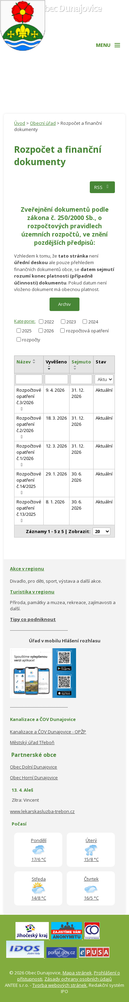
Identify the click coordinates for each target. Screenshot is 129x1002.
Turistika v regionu (32, 592)
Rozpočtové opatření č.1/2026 (29, 455)
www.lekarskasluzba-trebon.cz (42, 811)
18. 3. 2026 (56, 418)
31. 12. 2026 (78, 393)
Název (24, 362)
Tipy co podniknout (33, 619)
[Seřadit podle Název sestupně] (34, 362)
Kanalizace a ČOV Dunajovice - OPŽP (48, 732)
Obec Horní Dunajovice (34, 777)
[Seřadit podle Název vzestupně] (34, 360)
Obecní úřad (43, 123)
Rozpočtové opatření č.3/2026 (29, 399)
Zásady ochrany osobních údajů (78, 979)
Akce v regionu (27, 568)
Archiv (64, 304)
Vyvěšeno (56, 362)
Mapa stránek (77, 973)
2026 (49, 330)
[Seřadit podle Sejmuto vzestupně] (75, 366)
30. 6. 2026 (77, 477)
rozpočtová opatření (87, 330)
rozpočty (31, 339)
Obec (69, 8)
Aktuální (104, 390)
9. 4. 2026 (55, 390)
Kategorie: (24, 321)
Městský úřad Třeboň (32, 742)
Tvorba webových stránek (59, 985)
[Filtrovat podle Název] (28, 379)
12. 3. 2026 (56, 446)
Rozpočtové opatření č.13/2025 (29, 511)
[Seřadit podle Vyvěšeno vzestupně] (49, 366)
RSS (102, 187)
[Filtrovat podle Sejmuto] (81, 379)
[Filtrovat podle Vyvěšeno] (56, 379)
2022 (49, 321)
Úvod (19, 123)
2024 (93, 321)
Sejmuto (81, 362)
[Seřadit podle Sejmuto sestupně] (75, 369)
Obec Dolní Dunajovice (33, 767)
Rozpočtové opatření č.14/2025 (29, 483)
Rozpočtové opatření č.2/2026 (29, 427)
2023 (71, 321)
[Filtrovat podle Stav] (104, 379)
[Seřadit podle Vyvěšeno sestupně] (49, 369)
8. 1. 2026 (55, 502)
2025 (27, 330)
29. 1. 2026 (56, 474)
